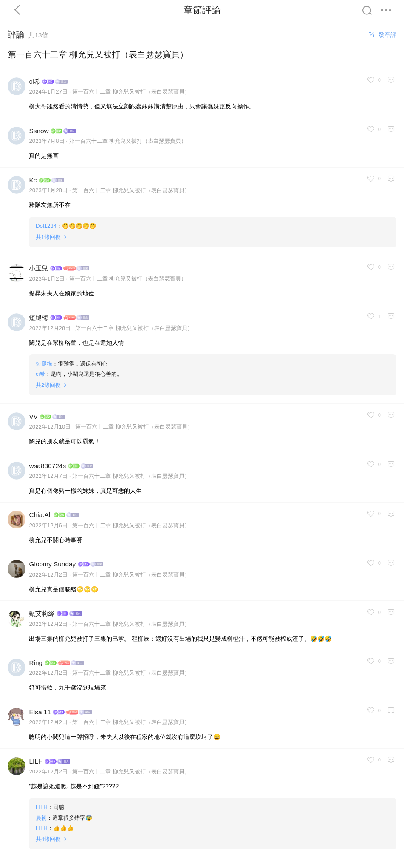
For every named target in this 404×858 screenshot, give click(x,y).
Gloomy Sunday (52, 564)
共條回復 (48, 237)
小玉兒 (38, 268)
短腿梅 (38, 317)
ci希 (34, 81)
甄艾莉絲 (41, 613)
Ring (35, 662)
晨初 (41, 818)
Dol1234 (46, 226)
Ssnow (38, 130)
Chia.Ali (40, 514)
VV (33, 416)
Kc (33, 180)
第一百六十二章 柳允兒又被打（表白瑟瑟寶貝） (131, 91)
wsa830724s (47, 465)
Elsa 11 (40, 712)
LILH (36, 761)
